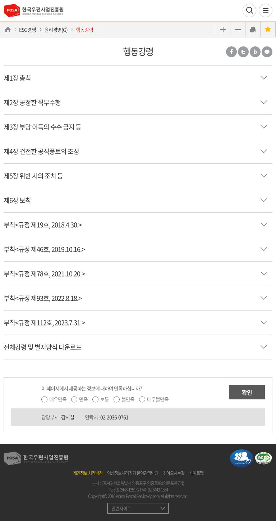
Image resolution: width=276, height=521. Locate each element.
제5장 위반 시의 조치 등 (33, 176)
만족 (83, 399)
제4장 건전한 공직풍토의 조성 (41, 151)
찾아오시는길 (173, 473)
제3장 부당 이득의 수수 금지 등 (42, 127)
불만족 (127, 399)
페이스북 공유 (231, 51)
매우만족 (57, 399)
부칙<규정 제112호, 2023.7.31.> (44, 322)
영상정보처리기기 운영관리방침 (132, 473)
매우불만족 (158, 399)
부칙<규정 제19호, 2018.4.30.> (43, 225)
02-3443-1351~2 (127, 489)
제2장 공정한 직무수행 (32, 102)
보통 (104, 399)
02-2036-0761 (114, 417)
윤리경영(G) (56, 29)
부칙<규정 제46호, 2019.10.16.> (44, 249)
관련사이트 (121, 508)
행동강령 (84, 29)
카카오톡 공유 (267, 51)
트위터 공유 (243, 51)
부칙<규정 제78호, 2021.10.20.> (44, 273)
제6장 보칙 (17, 200)
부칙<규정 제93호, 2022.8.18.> (43, 298)
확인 (247, 392)
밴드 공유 (255, 51)
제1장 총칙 (17, 78)
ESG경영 (27, 29)
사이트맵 (196, 473)
